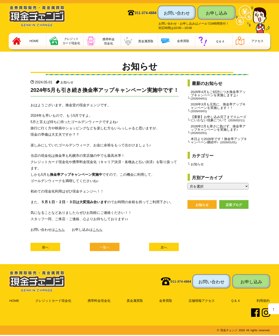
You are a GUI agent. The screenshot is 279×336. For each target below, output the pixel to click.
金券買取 (166, 301)
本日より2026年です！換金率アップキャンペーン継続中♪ (219, 147)
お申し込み (217, 12)
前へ (45, 248)
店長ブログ (234, 212)
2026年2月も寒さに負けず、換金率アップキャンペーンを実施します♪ (218, 135)
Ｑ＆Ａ (236, 301)
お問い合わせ (177, 12)
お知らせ (67, 82)
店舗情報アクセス (202, 301)
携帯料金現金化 (99, 301)
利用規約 (263, 301)
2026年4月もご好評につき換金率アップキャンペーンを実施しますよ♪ (218, 96)
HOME (14, 301)
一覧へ (104, 248)
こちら (60, 229)
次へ (163, 248)
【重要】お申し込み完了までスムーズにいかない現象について (219, 122)
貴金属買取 (135, 301)
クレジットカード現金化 (53, 301)
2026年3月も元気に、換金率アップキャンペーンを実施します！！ (218, 109)
